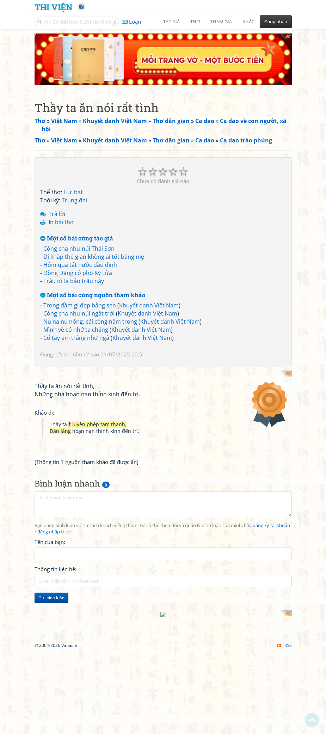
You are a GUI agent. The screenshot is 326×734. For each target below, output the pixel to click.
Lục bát (73, 192)
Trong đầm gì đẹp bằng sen (79, 305)
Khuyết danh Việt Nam (149, 305)
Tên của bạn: (50, 533)
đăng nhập (48, 524)
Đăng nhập (275, 21)
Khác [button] (248, 21)
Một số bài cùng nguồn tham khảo (93, 295)
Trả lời (57, 214)
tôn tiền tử (76, 354)
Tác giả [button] (171, 21)
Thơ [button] (195, 21)
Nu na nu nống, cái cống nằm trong (90, 321)
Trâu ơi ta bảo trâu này (73, 281)
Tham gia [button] (221, 21)
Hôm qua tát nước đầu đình (80, 265)
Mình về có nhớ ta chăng (75, 330)
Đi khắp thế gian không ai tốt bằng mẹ (93, 257)
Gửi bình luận (51, 590)
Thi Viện (53, 6)
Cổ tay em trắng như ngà (76, 338)
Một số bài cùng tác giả (76, 238)
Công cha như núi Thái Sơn (79, 248)
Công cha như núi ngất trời (79, 313)
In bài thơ (61, 222)
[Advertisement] (163, 669)
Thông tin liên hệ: (55, 560)
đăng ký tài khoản (271, 517)
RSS (284, 725)
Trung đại (74, 200)
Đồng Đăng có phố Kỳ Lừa (77, 273)
